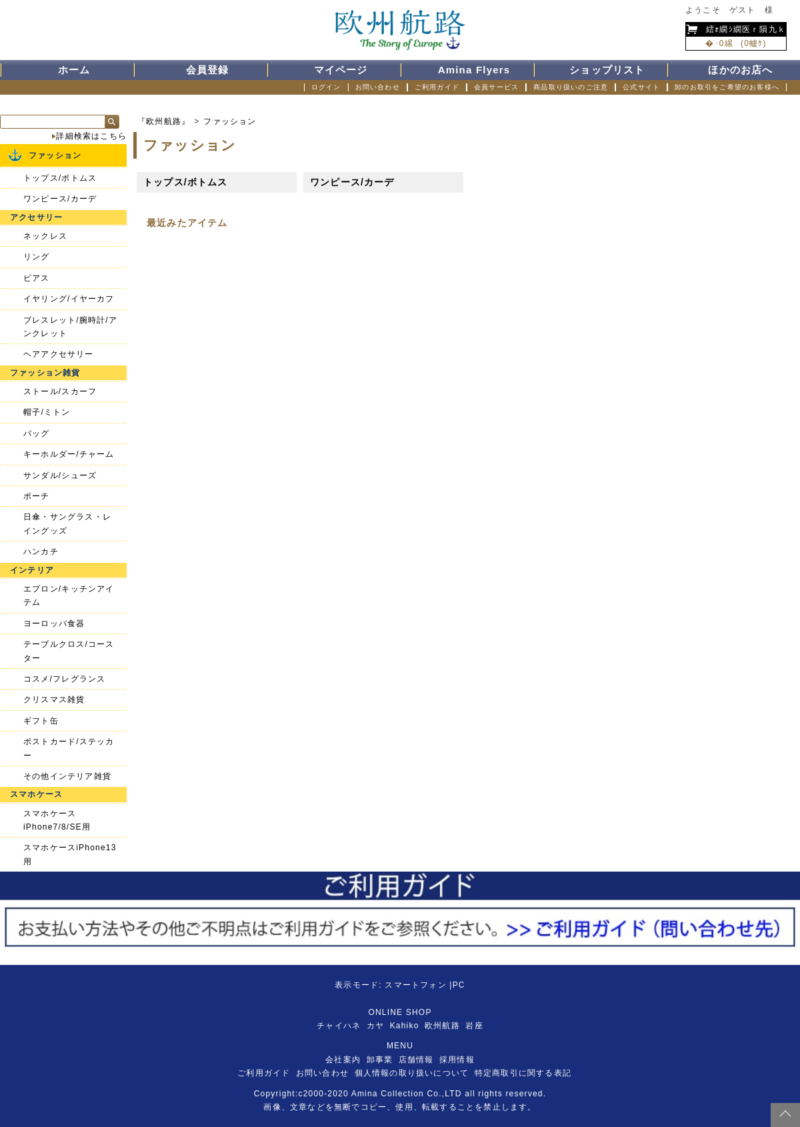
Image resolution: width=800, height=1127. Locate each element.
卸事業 (380, 1059)
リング (36, 256)
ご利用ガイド (437, 87)
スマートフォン (415, 985)
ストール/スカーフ (60, 391)
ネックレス (45, 236)
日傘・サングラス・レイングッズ (67, 523)
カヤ (375, 1025)
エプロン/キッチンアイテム (69, 595)
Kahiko (404, 1025)
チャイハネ (339, 1025)
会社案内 (343, 1059)
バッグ (36, 433)
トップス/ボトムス (185, 182)
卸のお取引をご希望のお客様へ (727, 87)
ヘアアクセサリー (58, 354)
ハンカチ (41, 551)
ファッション (229, 121)
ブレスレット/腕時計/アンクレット (70, 326)
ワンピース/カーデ (352, 182)
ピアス (36, 278)
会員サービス (496, 87)
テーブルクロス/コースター (69, 651)
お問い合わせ (377, 87)
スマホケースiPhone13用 (70, 854)
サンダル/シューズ (60, 475)
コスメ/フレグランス (64, 679)
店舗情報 (416, 1059)
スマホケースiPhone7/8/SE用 (57, 820)
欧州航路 (442, 1025)
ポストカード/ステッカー (69, 748)
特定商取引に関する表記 (523, 1073)
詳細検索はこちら (91, 136)
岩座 (474, 1025)
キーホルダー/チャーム (69, 454)
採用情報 (457, 1059)
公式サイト (641, 87)
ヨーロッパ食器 (54, 623)
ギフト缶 (41, 721)
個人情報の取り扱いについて (412, 1073)
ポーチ (36, 496)
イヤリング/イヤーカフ (69, 298)
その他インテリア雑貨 (67, 776)
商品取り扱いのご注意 (570, 87)
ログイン (326, 87)
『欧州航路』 (163, 121)
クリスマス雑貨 (54, 699)
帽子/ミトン (47, 412)
